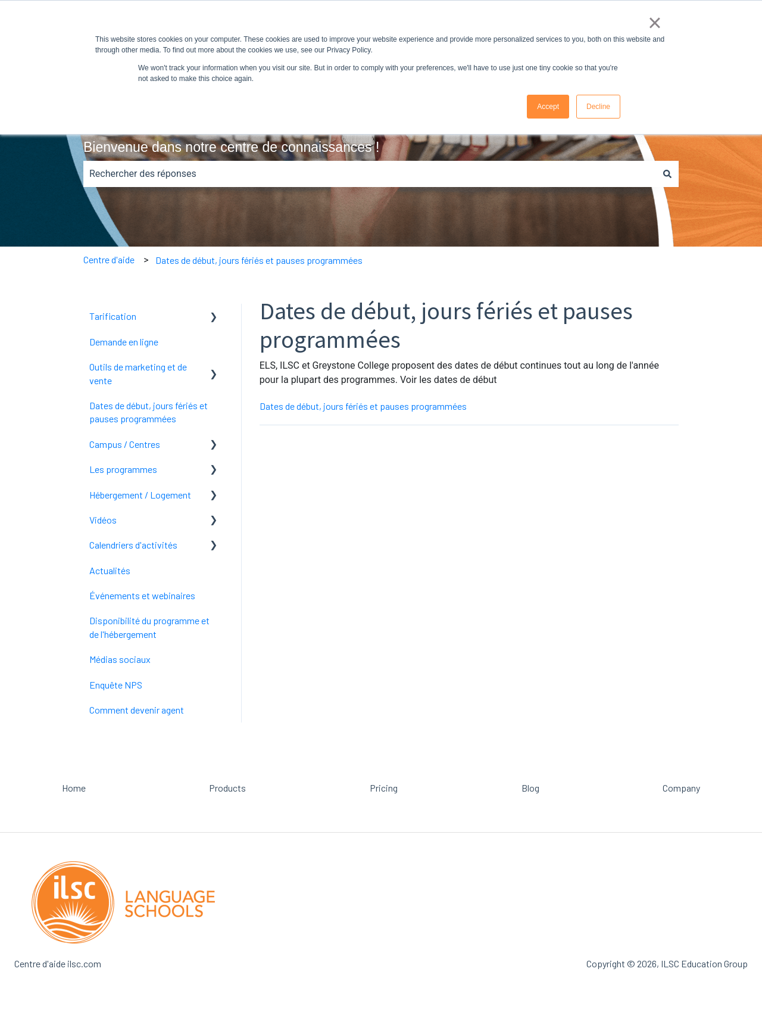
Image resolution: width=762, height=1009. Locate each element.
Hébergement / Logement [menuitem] (140, 494)
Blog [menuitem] (530, 787)
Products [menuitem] (227, 787)
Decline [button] (598, 106)
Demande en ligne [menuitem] (123, 341)
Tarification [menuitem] (112, 316)
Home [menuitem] (74, 787)
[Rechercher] (667, 174)
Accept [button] (548, 106)
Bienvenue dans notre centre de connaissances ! (231, 147)
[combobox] (369, 174)
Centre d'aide (109, 259)
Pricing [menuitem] (384, 787)
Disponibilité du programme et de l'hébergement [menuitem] (149, 627)
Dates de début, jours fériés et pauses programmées (259, 260)
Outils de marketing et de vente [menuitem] (138, 373)
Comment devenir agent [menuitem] (136, 709)
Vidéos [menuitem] (103, 519)
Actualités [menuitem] (109, 570)
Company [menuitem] (681, 787)
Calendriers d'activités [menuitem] (133, 544)
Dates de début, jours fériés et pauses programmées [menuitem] (148, 412)
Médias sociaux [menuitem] (120, 659)
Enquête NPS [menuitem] (115, 684)
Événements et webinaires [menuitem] (142, 595)
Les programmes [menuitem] (123, 469)
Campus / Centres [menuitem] (124, 444)
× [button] (654, 22)
